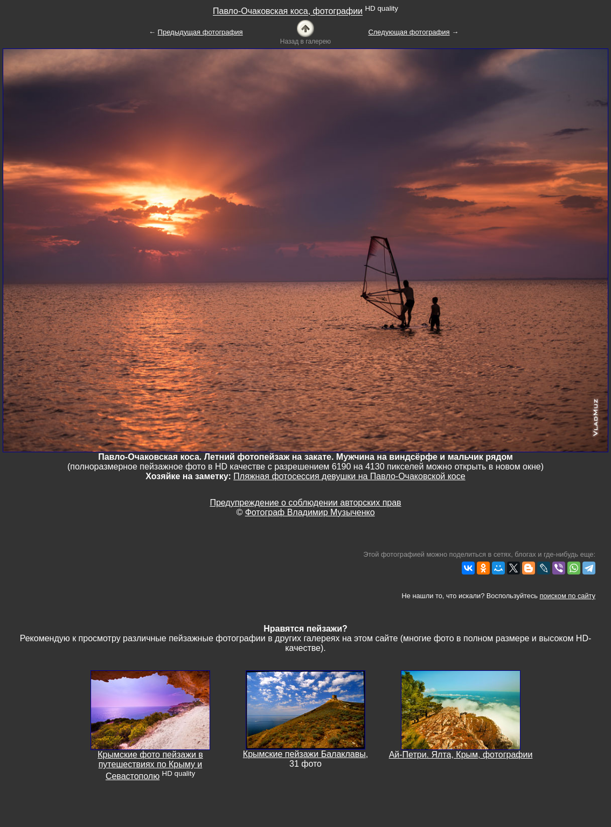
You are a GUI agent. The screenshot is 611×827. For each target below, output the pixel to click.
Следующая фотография (408, 32)
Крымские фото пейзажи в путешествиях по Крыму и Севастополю (150, 765)
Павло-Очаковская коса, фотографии (288, 11)
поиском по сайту (567, 596)
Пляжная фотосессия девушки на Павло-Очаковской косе (349, 476)
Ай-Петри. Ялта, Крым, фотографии (461, 754)
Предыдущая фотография (200, 32)
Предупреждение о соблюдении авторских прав (305, 502)
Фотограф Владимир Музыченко (310, 512)
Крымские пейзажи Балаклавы (304, 754)
